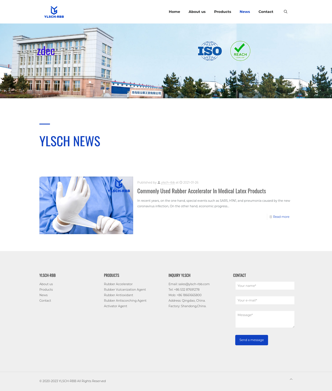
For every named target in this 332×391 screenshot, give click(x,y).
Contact (45, 301)
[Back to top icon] (291, 379)
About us (46, 284)
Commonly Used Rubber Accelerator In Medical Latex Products (201, 191)
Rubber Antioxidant (118, 295)
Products (46, 290)
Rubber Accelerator (118, 284)
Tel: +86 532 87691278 (184, 290)
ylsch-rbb (168, 182)
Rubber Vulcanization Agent (125, 290)
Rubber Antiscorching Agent (125, 301)
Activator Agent (115, 306)
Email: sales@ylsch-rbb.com (189, 284)
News (43, 295)
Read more (281, 217)
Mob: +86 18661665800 (185, 295)
